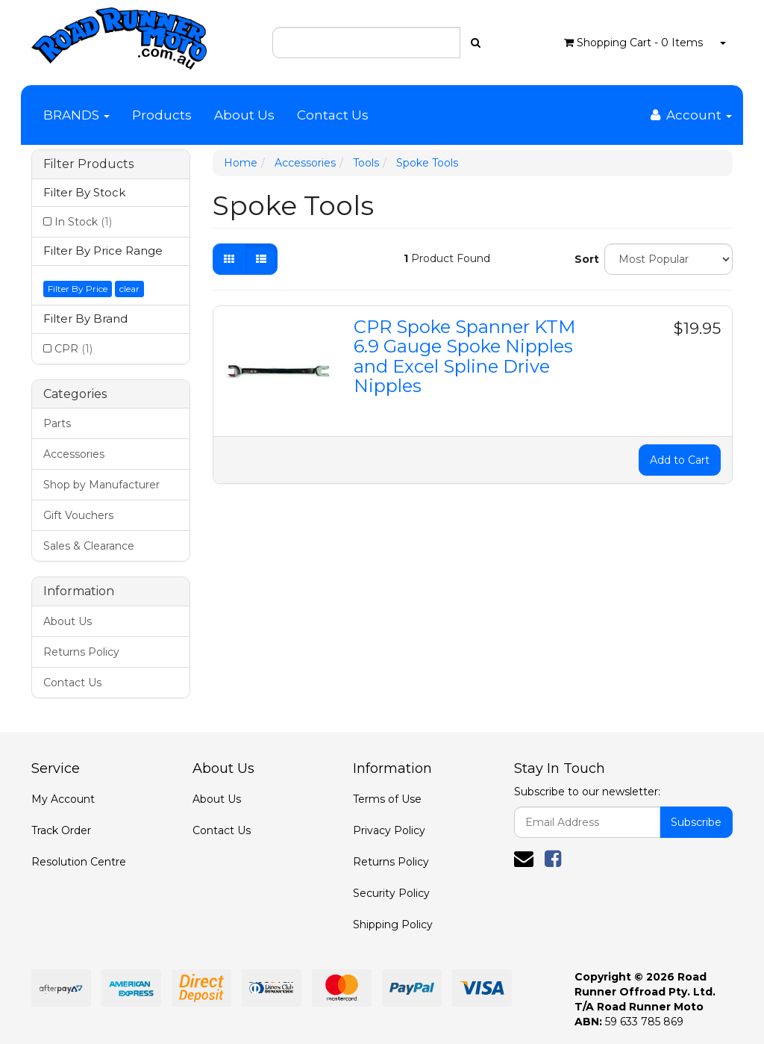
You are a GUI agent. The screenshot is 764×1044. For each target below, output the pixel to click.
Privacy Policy (389, 830)
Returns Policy (81, 652)
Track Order (61, 830)
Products (162, 115)
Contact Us (333, 115)
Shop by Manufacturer (101, 484)
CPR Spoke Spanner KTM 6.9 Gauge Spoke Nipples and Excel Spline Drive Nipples (464, 356)
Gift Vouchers (78, 515)
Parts (57, 423)
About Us (244, 115)
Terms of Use (387, 799)
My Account (63, 799)
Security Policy (391, 893)
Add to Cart (680, 460)
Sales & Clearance (88, 546)
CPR (73, 348)
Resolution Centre (78, 862)
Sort (583, 259)
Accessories (73, 454)
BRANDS (76, 115)
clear (129, 288)
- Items (633, 42)
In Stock (83, 222)
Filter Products (88, 164)
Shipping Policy (393, 924)
